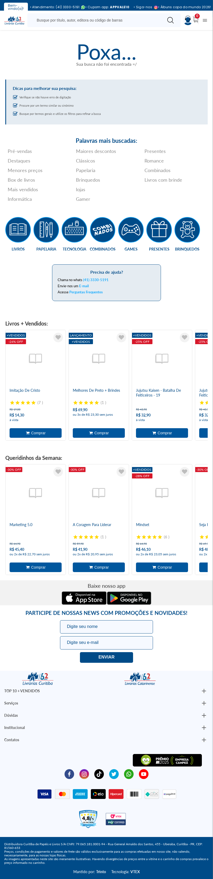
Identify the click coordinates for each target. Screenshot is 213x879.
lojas (80, 189)
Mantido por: (89, 871)
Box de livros (21, 180)
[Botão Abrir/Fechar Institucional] (204, 691)
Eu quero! (106, 657)
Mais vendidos (23, 189)
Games (131, 249)
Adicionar (36, 433)
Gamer (83, 199)
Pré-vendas (20, 151)
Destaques (19, 161)
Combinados (157, 170)
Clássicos (85, 161)
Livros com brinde (163, 180)
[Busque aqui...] (96, 20)
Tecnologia (74, 249)
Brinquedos (88, 180)
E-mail (84, 286)
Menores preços (25, 170)
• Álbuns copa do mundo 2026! (184, 7)
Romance (154, 161)
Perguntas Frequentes (86, 292)
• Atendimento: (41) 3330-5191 (55, 7)
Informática (20, 199)
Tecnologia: (125, 871)
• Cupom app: (107, 7)
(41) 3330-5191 (96, 280)
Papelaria (85, 170)
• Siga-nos (144, 7)
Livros (18, 249)
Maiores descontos (96, 151)
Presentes (155, 151)
